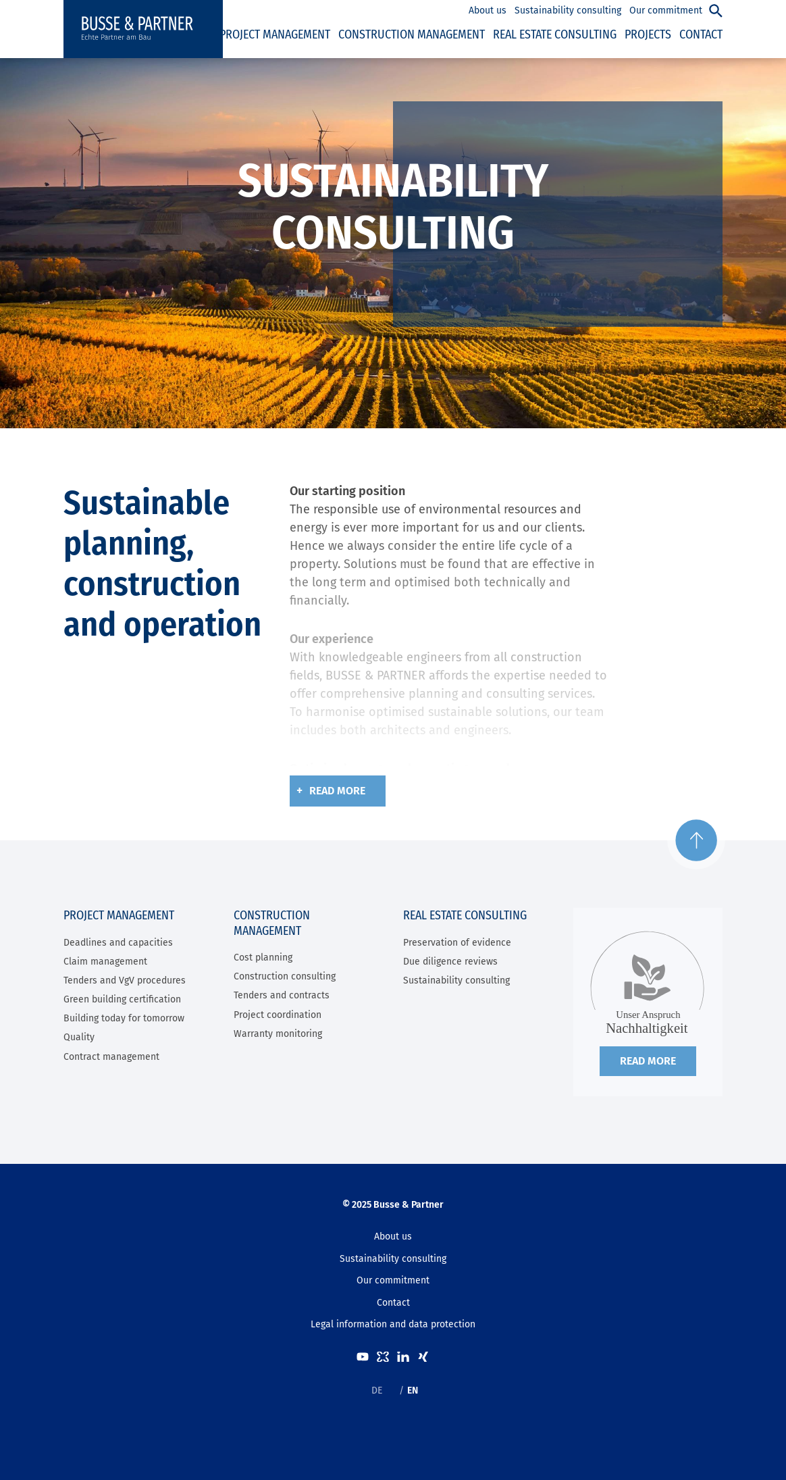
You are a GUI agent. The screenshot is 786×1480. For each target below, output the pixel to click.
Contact (393, 1302)
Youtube (362, 1357)
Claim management (105, 961)
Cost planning (263, 957)
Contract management (111, 1057)
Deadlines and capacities (118, 942)
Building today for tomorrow (123, 1018)
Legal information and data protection (393, 1324)
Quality (79, 1037)
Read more (337, 790)
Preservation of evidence (457, 942)
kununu (383, 1357)
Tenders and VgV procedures (124, 980)
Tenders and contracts (282, 995)
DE (376, 1390)
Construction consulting (285, 976)
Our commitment (393, 1280)
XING (423, 1357)
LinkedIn (403, 1357)
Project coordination (277, 1015)
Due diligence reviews (450, 961)
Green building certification (122, 999)
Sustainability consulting (456, 980)
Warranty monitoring (278, 1034)
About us (393, 1236)
